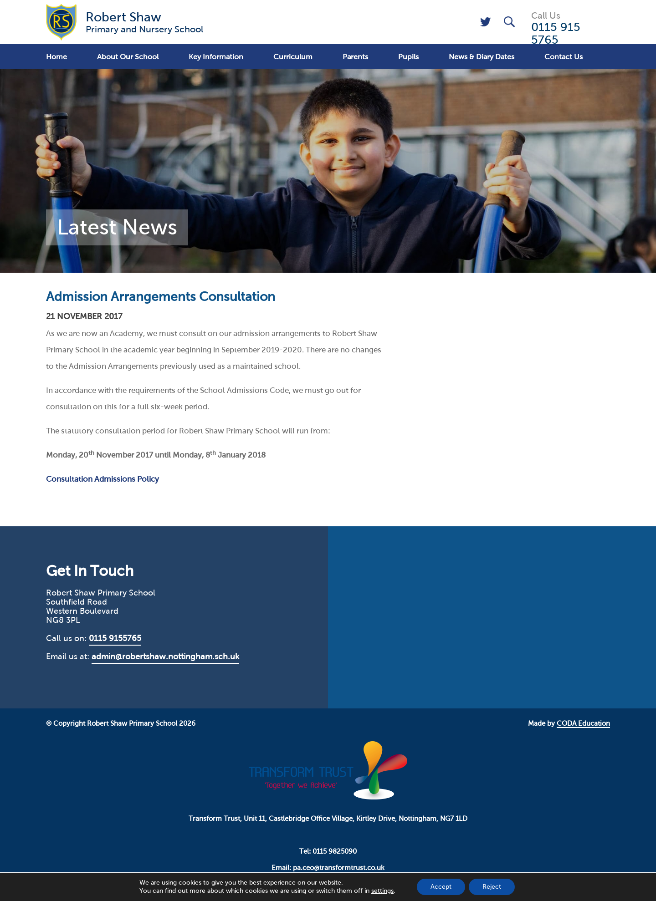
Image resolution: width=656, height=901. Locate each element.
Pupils (408, 57)
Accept (440, 886)
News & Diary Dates (481, 57)
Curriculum (293, 57)
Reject (491, 886)
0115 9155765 (115, 638)
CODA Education (583, 723)
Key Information (216, 57)
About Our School (128, 57)
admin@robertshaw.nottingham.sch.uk (165, 656)
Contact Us (563, 57)
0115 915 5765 (555, 33)
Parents (355, 57)
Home (56, 57)
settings (382, 890)
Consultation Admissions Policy (102, 479)
